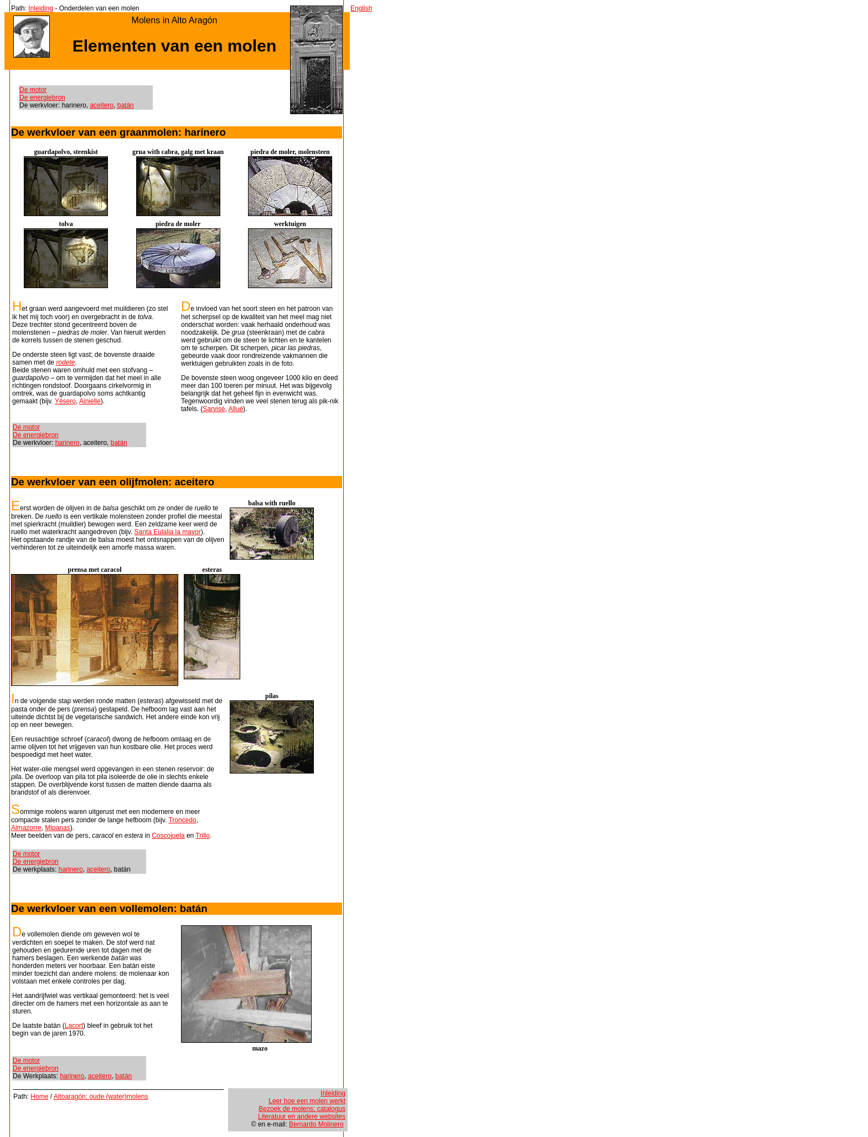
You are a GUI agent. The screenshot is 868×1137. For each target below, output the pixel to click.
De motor (32, 90)
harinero (67, 443)
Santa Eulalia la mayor (168, 532)
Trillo (202, 835)
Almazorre (26, 828)
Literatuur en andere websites (301, 1116)
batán (125, 105)
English (361, 8)
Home (39, 1096)
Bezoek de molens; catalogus (302, 1109)
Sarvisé (214, 409)
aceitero (101, 105)
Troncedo (182, 820)
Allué (235, 409)
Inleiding (40, 8)
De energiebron (42, 97)
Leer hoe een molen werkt (306, 1101)
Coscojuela (168, 835)
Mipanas (57, 828)
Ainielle (90, 401)
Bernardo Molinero (316, 1124)
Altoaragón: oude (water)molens (101, 1096)
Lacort (74, 1026)
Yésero (65, 401)
